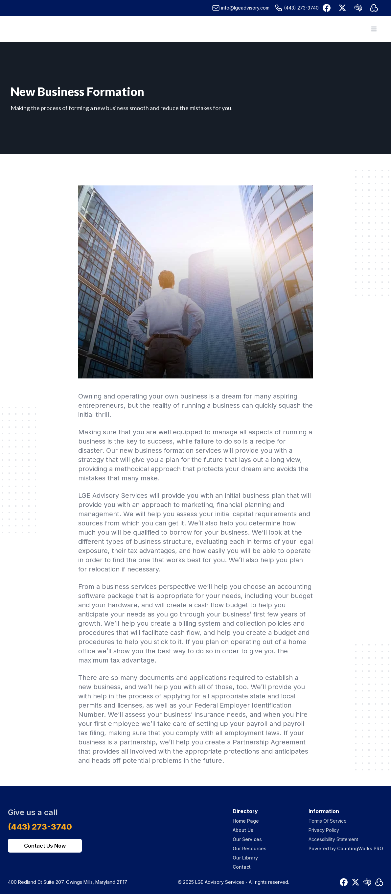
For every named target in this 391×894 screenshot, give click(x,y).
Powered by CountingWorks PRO (346, 848)
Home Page (246, 821)
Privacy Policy (324, 830)
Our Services (247, 839)
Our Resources (249, 848)
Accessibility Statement (333, 839)
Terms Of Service (328, 821)
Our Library (245, 857)
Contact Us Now (45, 845)
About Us (243, 830)
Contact (242, 867)
